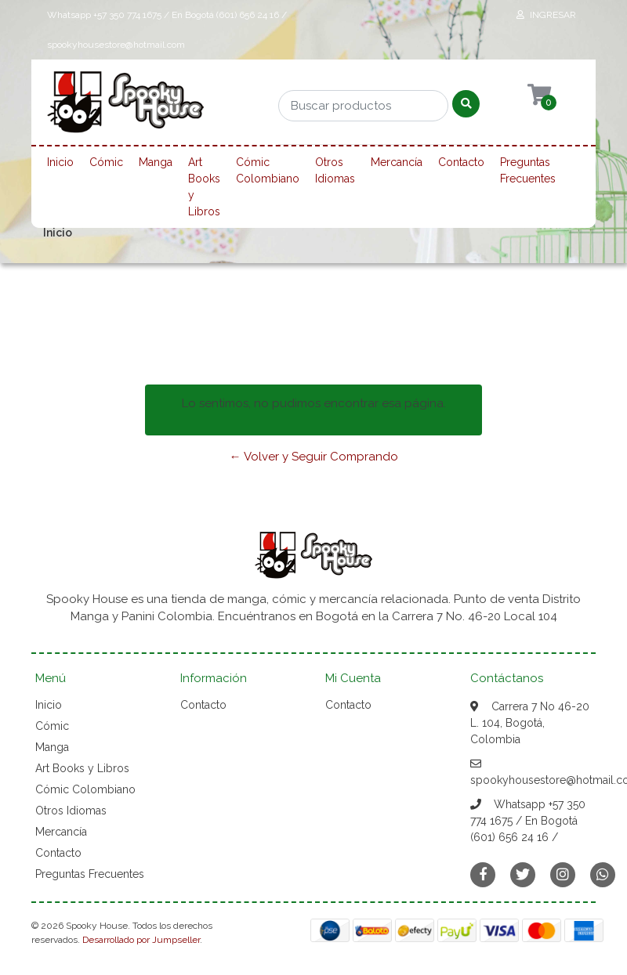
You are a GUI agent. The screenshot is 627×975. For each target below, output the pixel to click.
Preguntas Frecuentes (528, 170)
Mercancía (396, 162)
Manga (155, 162)
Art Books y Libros (204, 187)
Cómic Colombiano (267, 170)
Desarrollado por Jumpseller (141, 939)
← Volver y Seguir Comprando (314, 457)
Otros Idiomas (335, 170)
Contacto (461, 162)
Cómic (106, 162)
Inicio (60, 162)
